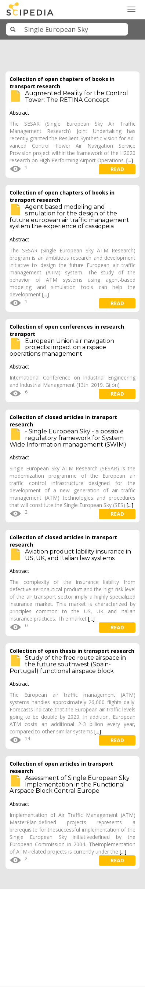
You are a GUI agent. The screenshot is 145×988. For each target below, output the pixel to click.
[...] (129, 160)
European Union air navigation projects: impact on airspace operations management (62, 347)
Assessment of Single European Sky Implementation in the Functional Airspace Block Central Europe (70, 784)
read (117, 169)
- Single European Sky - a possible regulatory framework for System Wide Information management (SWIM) (68, 438)
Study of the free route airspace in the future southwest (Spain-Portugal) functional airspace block (68, 664)
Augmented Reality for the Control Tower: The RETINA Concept (76, 96)
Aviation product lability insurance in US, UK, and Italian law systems (78, 555)
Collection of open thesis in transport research (72, 650)
